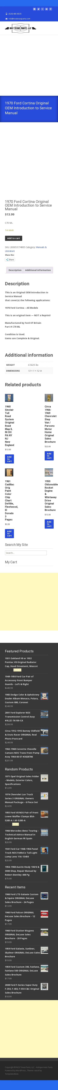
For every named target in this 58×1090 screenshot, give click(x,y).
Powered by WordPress (15, 1080)
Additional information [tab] (38, 279)
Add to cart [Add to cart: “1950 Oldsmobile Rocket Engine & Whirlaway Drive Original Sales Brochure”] (49, 533)
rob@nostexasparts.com (19, 18)
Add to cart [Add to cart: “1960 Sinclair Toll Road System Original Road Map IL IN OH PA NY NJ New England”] (9, 468)
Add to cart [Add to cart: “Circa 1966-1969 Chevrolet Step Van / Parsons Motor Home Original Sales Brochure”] (49, 465)
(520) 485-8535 (15, 13)
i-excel (37, 1080)
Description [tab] (15, 279)
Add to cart (13, 248)
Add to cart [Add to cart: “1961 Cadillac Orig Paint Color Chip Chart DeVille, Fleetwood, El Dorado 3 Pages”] (9, 543)
